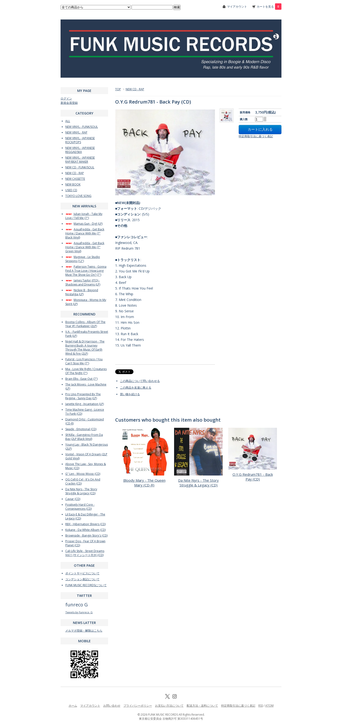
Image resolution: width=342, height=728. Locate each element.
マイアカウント (237, 7)
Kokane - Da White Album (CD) (85, 530)
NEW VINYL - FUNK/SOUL (81, 127)
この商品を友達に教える (135, 387)
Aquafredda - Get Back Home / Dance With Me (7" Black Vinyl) (84, 233)
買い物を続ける (130, 394)
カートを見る (269, 7)
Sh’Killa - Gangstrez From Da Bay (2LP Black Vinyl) (84, 437)
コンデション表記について (82, 579)
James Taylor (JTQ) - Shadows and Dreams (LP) (82, 282)
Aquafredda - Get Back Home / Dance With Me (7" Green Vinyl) (84, 247)
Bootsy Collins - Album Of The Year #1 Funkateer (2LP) (85, 324)
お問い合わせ (111, 706)
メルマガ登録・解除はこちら (83, 630)
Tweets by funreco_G (79, 612)
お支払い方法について (169, 706)
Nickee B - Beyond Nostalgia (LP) (81, 292)
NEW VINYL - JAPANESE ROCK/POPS (80, 140)
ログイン (66, 98)
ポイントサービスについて (82, 573)
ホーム (73, 706)
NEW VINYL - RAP (76, 132)
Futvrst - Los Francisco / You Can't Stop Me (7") (84, 361)
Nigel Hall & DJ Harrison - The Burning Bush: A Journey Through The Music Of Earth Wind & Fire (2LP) (84, 347)
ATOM (269, 706)
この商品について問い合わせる (140, 381)
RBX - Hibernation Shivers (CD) (85, 524)
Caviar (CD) (72, 499)
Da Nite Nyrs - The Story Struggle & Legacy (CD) (198, 482)
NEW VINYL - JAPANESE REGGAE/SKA (80, 150)
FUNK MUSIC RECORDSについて (86, 585)
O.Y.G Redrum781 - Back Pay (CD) (253, 476)
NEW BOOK (73, 184)
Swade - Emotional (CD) (80, 429)
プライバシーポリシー (138, 706)
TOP (118, 89)
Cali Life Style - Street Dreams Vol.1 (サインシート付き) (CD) (84, 553)
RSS (260, 706)
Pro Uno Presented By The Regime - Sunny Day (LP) (83, 396)
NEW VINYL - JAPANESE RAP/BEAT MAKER (80, 160)
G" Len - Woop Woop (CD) (82, 474)
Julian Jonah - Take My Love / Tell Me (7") (83, 216)
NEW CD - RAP (135, 89)
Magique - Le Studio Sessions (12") (82, 259)
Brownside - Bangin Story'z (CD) (86, 535)
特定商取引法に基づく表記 (256, 136)
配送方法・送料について (202, 706)
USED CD (71, 190)
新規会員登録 (69, 103)
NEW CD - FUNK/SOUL (79, 167)
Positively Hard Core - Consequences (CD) (80, 507)
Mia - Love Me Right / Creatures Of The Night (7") (86, 371)
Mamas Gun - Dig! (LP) (84, 224)
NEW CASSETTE (75, 179)
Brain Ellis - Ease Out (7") (81, 379)
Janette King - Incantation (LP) (84, 404)
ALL (67, 121)
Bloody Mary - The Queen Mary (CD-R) (144, 482)
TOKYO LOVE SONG (78, 196)
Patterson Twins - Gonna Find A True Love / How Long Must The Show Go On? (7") (85, 271)
